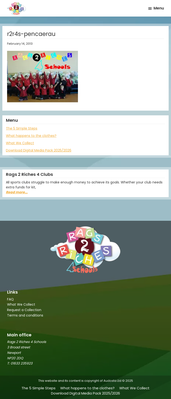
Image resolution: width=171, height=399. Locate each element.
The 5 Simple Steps (21, 128)
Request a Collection (24, 310)
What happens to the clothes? (31, 135)
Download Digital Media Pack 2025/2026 (38, 150)
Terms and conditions (25, 315)
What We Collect (20, 143)
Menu (159, 8)
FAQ (10, 299)
